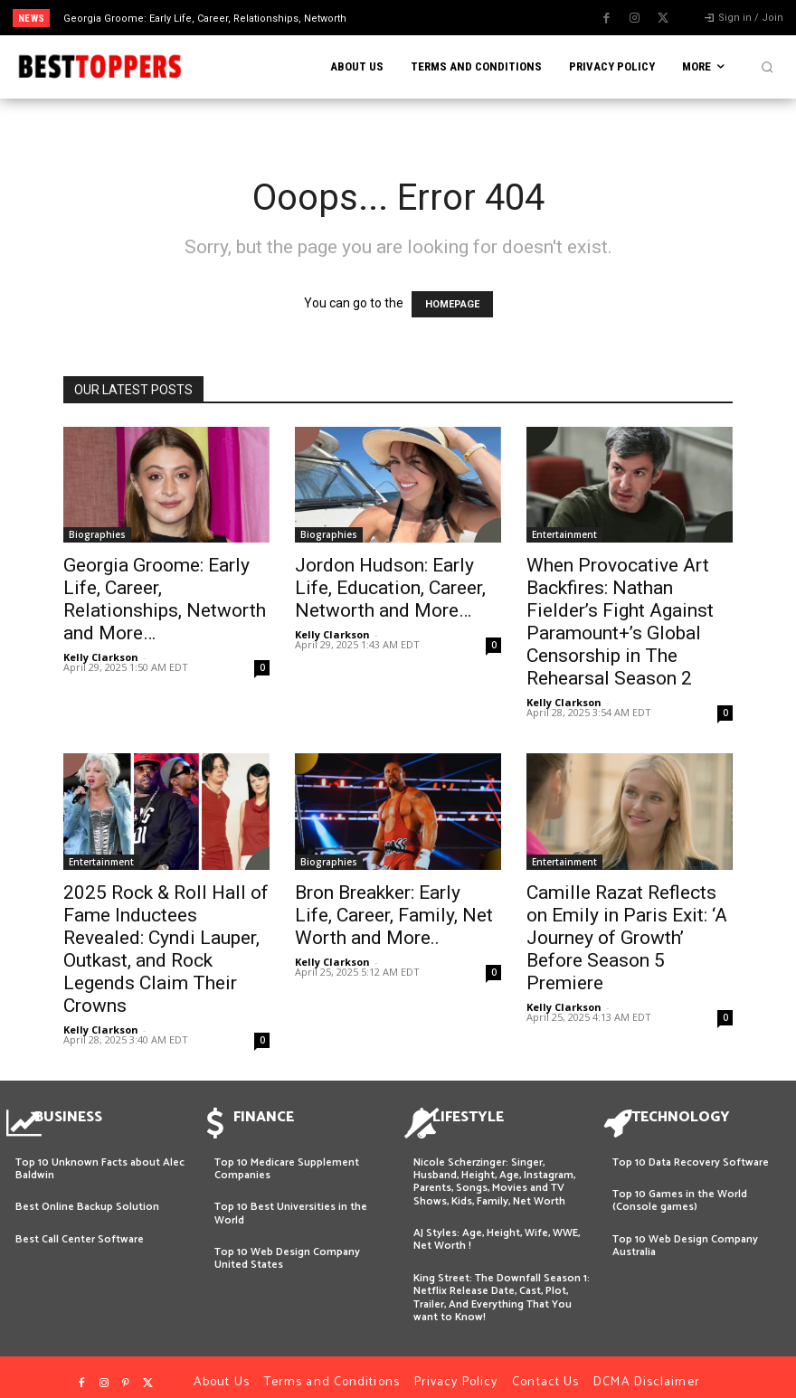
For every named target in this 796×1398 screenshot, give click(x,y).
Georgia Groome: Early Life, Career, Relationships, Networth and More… (164, 599)
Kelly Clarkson (100, 657)
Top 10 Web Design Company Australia (685, 1235)
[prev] (411, 17)
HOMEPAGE (452, 304)
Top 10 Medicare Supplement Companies (286, 1158)
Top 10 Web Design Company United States (287, 1247)
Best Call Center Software (79, 1228)
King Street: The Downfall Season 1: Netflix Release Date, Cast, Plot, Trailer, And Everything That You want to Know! (501, 1287)
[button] (767, 67)
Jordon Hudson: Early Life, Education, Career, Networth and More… (390, 587)
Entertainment (564, 534)
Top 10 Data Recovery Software (690, 1151)
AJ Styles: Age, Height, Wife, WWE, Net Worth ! (496, 1228)
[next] (440, 17)
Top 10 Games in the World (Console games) (679, 1189)
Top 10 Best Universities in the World (290, 1202)
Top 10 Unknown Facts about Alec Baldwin (100, 1158)
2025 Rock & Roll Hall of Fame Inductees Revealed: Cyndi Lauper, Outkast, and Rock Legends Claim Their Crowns (166, 949)
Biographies (97, 534)
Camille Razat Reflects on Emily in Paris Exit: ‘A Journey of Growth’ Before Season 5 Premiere (626, 938)
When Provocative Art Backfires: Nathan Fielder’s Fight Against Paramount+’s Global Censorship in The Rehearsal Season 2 (620, 621)
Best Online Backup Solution (87, 1195)
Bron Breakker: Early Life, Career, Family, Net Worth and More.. (394, 915)
